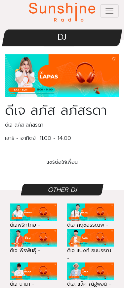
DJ (62, 36)
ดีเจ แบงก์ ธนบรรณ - (90, 248)
